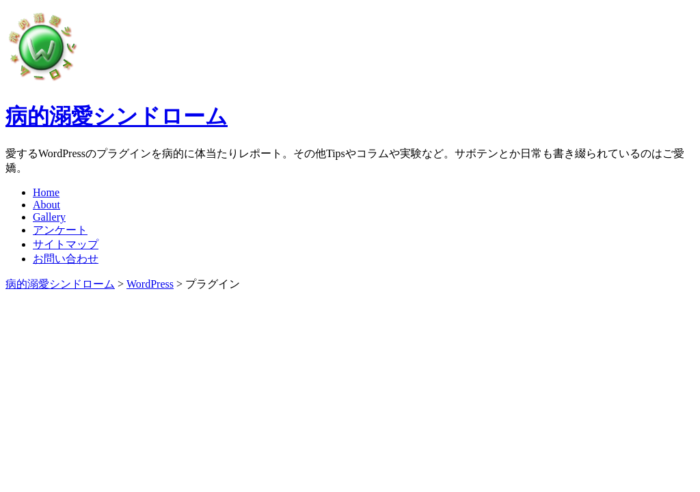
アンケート (60, 230)
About (46, 204)
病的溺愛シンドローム (116, 116)
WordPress (150, 284)
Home (46, 192)
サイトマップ (65, 244)
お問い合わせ (65, 258)
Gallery (49, 217)
